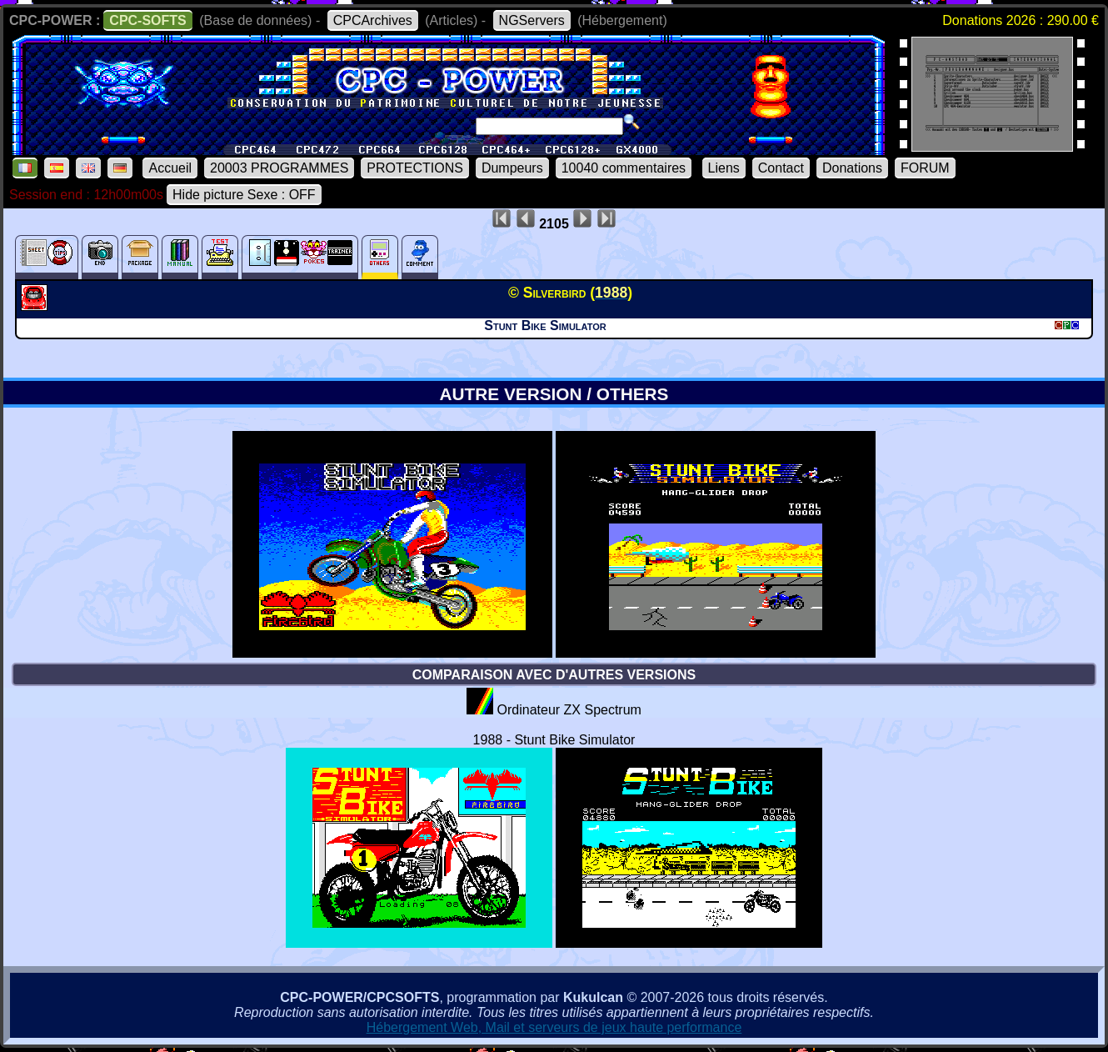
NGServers (532, 20)
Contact (781, 168)
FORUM (925, 168)
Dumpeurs (512, 168)
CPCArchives (372, 20)
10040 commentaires (623, 168)
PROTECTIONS (415, 168)
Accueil (170, 168)
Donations (852, 168)
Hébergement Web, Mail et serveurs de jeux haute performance (554, 1027)
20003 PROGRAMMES (279, 168)
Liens (724, 168)
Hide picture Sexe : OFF (244, 195)
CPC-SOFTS (147, 20)
